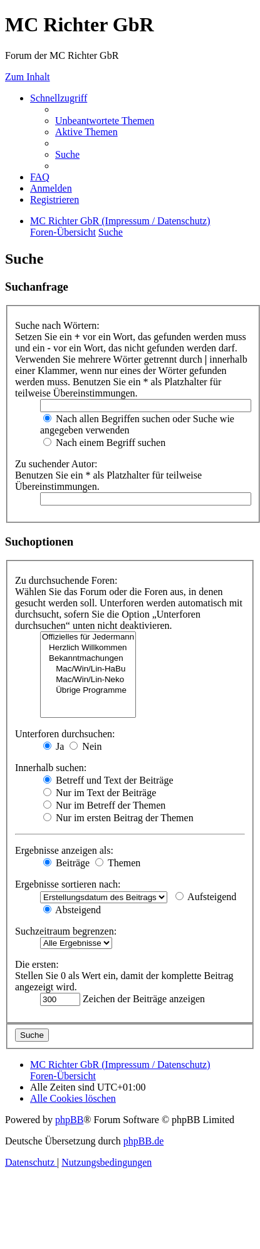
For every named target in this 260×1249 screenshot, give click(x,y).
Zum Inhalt (27, 76)
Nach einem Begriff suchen (104, 442)
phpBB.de (143, 1141)
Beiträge (66, 863)
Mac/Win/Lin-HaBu (88, 669)
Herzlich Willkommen (88, 648)
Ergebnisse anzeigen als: (64, 850)
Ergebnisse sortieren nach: (68, 884)
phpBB (69, 1119)
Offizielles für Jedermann (88, 637)
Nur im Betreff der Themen (104, 805)
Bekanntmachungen (88, 658)
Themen (117, 863)
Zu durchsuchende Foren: (66, 580)
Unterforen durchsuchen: (65, 733)
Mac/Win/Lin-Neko (88, 680)
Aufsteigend (205, 896)
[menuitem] (104, 120)
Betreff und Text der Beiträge (108, 780)
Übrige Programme (88, 690)
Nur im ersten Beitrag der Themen (118, 817)
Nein (85, 746)
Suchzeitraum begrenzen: (66, 931)
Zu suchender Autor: (56, 464)
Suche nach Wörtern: (57, 325)
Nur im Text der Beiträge (99, 792)
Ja (53, 746)
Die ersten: (37, 964)
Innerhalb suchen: (50, 767)
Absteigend (72, 909)
